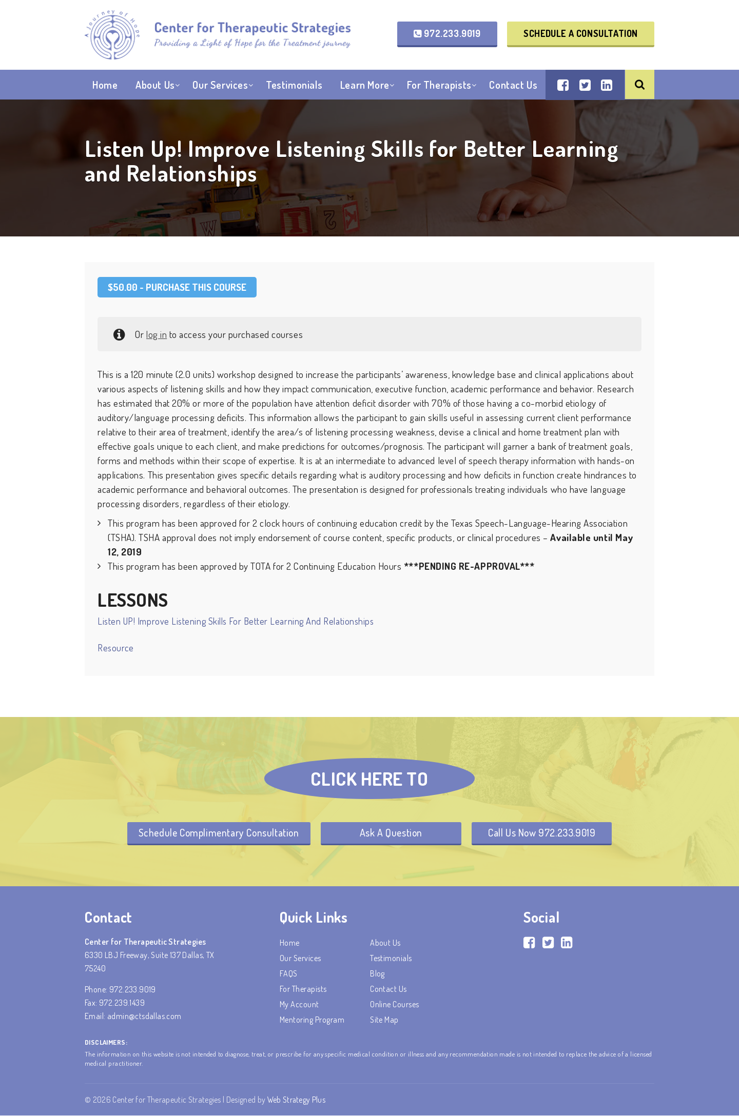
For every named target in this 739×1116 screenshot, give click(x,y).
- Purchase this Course (177, 287)
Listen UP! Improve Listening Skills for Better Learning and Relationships (236, 621)
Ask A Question (391, 833)
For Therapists (439, 86)
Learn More (365, 86)
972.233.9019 (447, 33)
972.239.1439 (122, 1003)
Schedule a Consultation (580, 33)
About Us (155, 86)
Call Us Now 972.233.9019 (545, 833)
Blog (377, 974)
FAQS (289, 974)
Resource (115, 647)
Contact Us (513, 86)
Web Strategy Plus (296, 1100)
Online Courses (394, 1005)
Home (105, 86)
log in (156, 334)
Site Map (384, 1020)
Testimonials (294, 86)
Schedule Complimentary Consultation (215, 833)
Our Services (220, 86)
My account (299, 1005)
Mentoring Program (312, 1020)
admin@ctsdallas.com (144, 1016)
